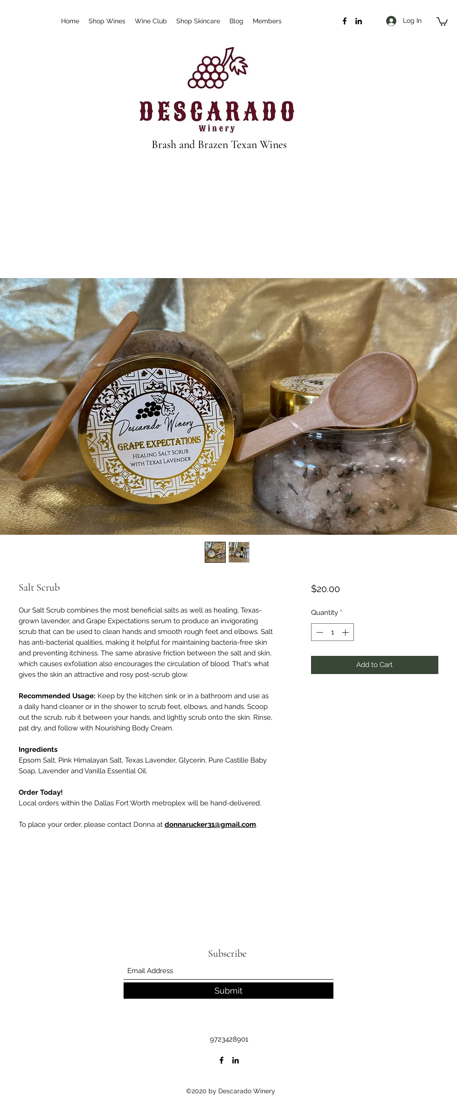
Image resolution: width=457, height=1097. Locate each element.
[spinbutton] (332, 632)
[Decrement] (318, 632)
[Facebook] (344, 21)
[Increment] (346, 632)
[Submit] (228, 990)
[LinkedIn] (358, 21)
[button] (442, 21)
